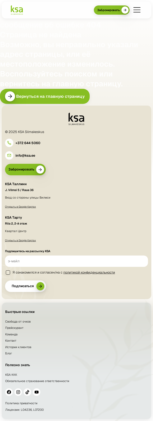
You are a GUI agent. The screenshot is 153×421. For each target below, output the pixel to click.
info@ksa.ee (25, 155)
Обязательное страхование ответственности (37, 381)
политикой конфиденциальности (89, 272)
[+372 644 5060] (9, 143)
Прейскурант (14, 328)
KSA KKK (11, 375)
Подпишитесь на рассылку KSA (27, 251)
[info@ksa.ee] (9, 155)
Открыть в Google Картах (20, 206)
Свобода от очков (18, 321)
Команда (11, 334)
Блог (8, 353)
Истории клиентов (18, 347)
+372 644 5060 (27, 143)
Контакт (11, 340)
